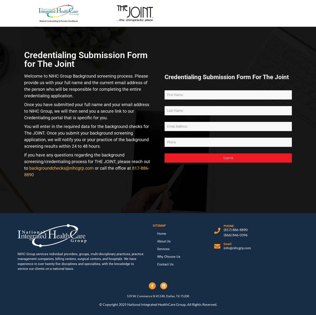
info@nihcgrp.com (237, 248)
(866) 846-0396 (236, 235)
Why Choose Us (168, 257)
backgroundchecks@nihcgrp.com (61, 168)
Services (163, 249)
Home (161, 234)
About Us (164, 241)
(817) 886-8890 (236, 230)
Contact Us (165, 264)
